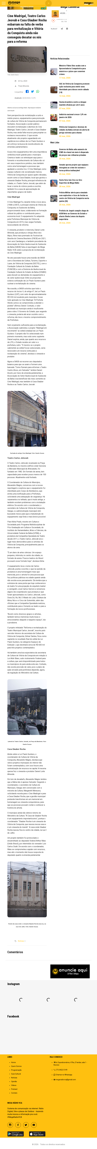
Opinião (14, 1081)
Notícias (21, 941)
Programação (16, 1070)
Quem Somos (16, 1066)
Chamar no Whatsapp (64, 1075)
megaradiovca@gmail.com (66, 1080)
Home (13, 1062)
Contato (14, 1093)
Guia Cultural (16, 1074)
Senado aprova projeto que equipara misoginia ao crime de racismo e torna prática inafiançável (73, 168)
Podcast (14, 1089)
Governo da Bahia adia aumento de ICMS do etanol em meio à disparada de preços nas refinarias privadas (74, 152)
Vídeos (13, 1085)
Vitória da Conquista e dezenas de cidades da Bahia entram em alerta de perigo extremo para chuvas (74, 130)
